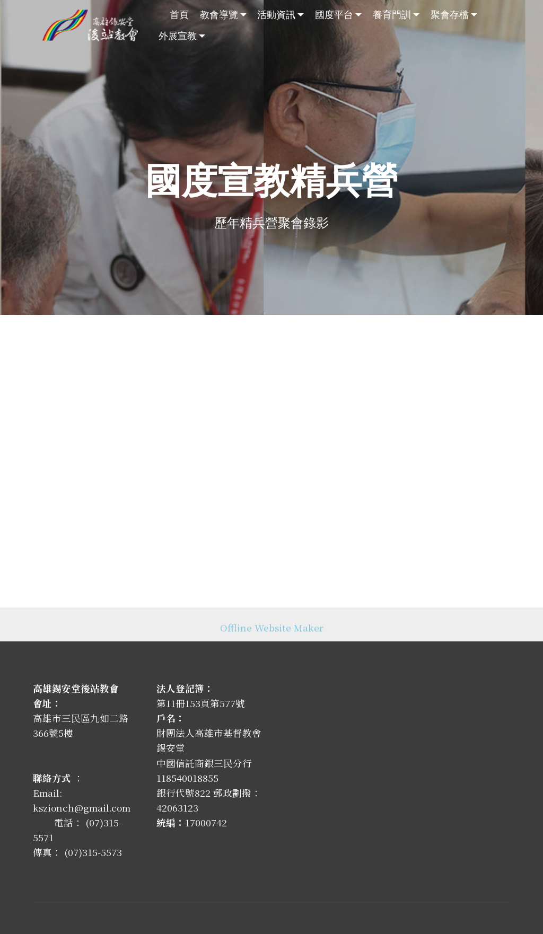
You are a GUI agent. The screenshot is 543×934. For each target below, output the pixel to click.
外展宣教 (178, 35)
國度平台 (334, 14)
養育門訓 (392, 14)
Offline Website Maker (271, 631)
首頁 (179, 14)
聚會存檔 (450, 14)
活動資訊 (276, 14)
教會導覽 (219, 14)
